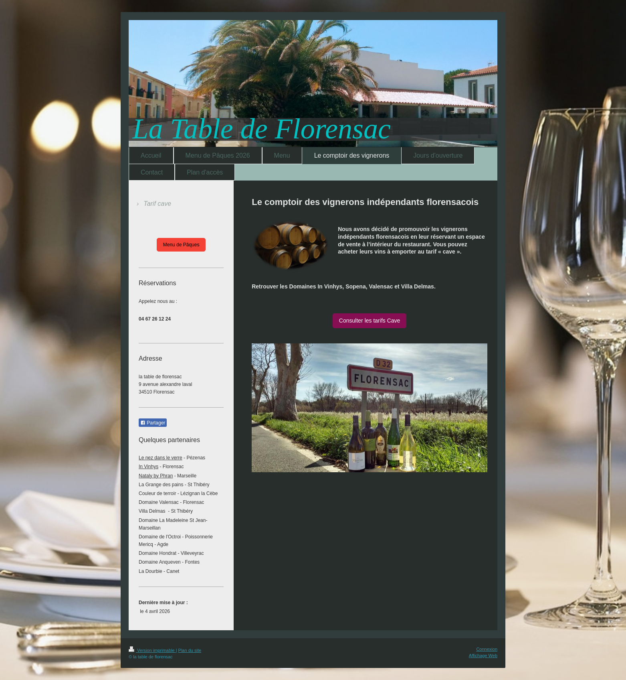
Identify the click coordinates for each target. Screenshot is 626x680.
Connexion (486, 649)
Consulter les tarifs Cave (369, 320)
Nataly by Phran (156, 476)
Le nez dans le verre (160, 458)
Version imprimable (152, 650)
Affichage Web (483, 655)
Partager (152, 423)
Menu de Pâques (181, 245)
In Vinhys (148, 466)
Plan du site (189, 650)
